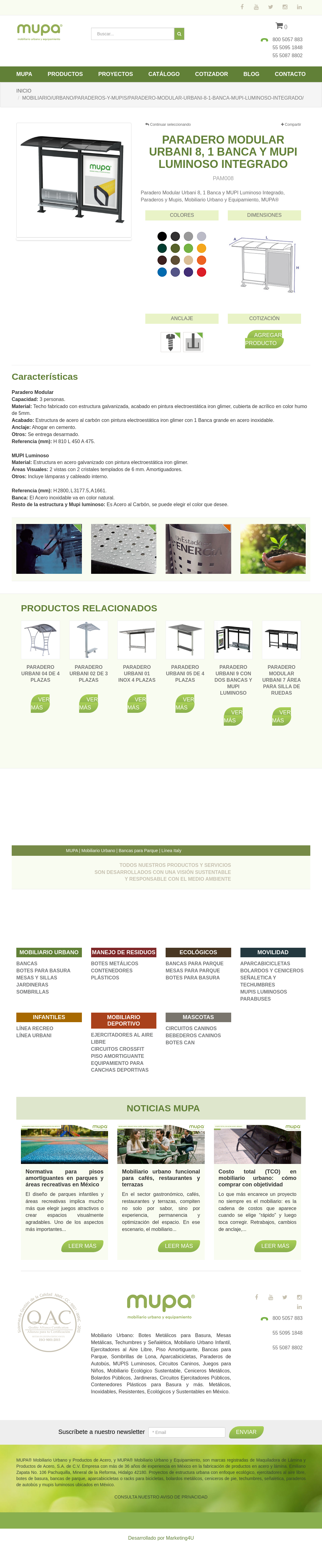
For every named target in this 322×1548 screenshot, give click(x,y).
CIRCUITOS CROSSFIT (117, 1049)
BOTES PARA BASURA (43, 970)
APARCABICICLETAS (265, 963)
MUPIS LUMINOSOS (263, 991)
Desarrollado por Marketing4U (161, 1538)
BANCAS (26, 963)
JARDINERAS (32, 984)
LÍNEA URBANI (33, 1035)
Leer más (82, 1246)
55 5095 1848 (287, 47)
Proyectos (115, 74)
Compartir (291, 125)
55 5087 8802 (287, 55)
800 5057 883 (287, 39)
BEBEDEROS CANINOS (193, 1035)
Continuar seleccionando (168, 124)
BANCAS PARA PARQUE (194, 963)
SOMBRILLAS (32, 991)
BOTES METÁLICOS (115, 963)
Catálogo (164, 74)
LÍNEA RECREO (34, 1028)
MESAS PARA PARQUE (193, 970)
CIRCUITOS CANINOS (191, 1028)
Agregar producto (263, 339)
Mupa (24, 74)
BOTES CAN (180, 1042)
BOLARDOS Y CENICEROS (272, 970)
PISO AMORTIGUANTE (117, 1056)
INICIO (23, 90)
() (282, 26)
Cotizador (211, 74)
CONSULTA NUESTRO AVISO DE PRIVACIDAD (161, 1496)
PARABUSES (255, 999)
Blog (252, 74)
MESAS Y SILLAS (36, 977)
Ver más (40, 704)
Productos (65, 74)
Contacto (290, 74)
